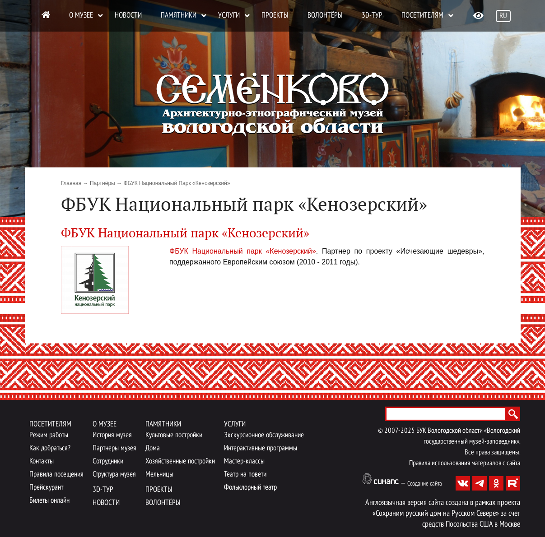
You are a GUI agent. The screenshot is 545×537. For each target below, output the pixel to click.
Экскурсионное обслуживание (264, 435)
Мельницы (159, 474)
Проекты (275, 15)
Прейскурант (46, 487)
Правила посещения (56, 474)
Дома (152, 448)
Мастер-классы (244, 461)
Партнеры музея (114, 448)
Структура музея (114, 474)
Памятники (178, 15)
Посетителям (422, 15)
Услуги (229, 15)
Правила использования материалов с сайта (464, 463)
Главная (71, 183)
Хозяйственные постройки (180, 461)
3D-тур (372, 15)
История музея (112, 435)
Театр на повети (245, 474)
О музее (81, 15)
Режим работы (48, 435)
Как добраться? (49, 448)
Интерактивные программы (260, 448)
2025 (408, 431)
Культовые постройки (173, 435)
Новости (128, 15)
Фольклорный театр (250, 487)
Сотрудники (108, 461)
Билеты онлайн (49, 500)
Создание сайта (424, 484)
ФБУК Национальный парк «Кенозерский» (242, 251)
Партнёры (102, 183)
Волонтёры (325, 15)
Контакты (41, 461)
